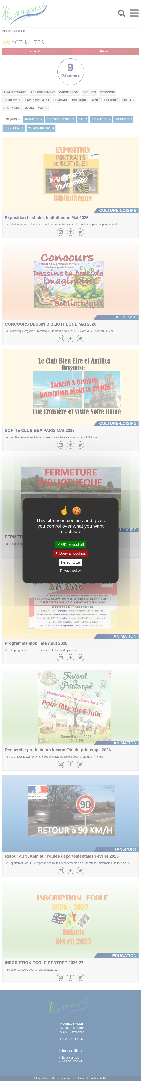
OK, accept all (70, 544)
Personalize (70, 563)
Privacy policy (70, 570)
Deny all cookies (70, 553)
